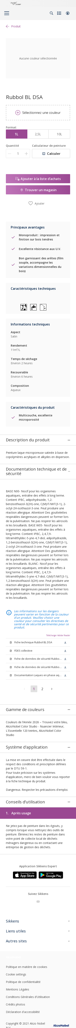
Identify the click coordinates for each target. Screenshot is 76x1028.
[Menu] (6, 13)
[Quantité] (18, 153)
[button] (67, 13)
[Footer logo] (16, 863)
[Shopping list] (59, 13)
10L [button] (59, 134)
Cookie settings (16, 880)
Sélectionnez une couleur (38, 112)
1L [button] (16, 134)
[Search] (51, 13)
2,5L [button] (38, 134)
